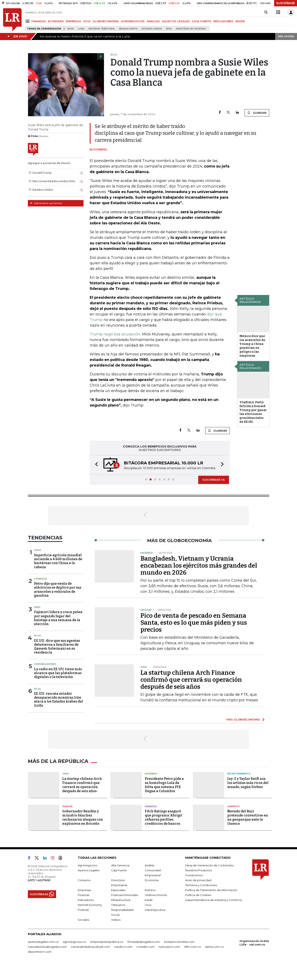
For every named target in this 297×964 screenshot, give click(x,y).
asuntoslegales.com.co (43, 941)
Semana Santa (128, 28)
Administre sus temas (46, 203)
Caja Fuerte (119, 870)
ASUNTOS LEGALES (176, 21)
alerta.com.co (214, 946)
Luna (81, 28)
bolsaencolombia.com (179, 941)
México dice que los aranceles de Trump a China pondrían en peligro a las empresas (252, 345)
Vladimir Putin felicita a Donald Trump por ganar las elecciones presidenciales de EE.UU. (253, 412)
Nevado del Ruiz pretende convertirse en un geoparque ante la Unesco (247, 817)
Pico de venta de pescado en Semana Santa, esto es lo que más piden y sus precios (193, 622)
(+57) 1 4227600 (39, 880)
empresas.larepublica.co (106, 941)
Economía (151, 880)
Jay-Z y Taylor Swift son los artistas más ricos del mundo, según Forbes (248, 783)
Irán (169, 28)
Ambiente (233, 806)
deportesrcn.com (40, 951)
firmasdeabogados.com (143, 941)
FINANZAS (38, 21)
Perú (37, 607)
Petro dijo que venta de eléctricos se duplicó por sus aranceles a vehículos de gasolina (57, 589)
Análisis (149, 865)
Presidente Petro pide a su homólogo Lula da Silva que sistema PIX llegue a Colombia (164, 785)
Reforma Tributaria (101, 28)
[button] (95, 464)
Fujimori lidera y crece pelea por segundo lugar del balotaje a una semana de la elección (58, 618)
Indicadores (86, 900)
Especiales (118, 890)
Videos (115, 919)
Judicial (67, 806)
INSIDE (240, 21)
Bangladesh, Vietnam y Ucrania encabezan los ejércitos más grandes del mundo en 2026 (198, 565)
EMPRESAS (73, 21)
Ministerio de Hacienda (191, 28)
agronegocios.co (74, 941)
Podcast (83, 909)
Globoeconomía (156, 895)
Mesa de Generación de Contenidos (209, 865)
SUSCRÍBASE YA (213, 479)
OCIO (87, 21)
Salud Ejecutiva (155, 909)
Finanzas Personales (124, 895)
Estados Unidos (152, 28)
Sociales (83, 919)
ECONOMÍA (56, 21)
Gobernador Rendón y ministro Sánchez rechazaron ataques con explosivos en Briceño (82, 817)
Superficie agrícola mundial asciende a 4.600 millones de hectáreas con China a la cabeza (58, 561)
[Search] (266, 12)
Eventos (150, 890)
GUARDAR (256, 112)
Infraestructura (120, 900)
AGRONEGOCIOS (133, 21)
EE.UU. (37, 635)
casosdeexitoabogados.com (47, 946)
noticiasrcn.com (169, 946)
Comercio (40, 578)
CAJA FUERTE (201, 21)
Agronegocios (87, 865)
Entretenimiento (239, 773)
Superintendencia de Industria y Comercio (213, 900)
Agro (37, 550)
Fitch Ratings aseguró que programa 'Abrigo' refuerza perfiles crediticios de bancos (164, 817)
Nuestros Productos (198, 870)
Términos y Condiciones (201, 885)
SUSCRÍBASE (285, 3)
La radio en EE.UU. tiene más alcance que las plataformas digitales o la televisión (58, 673)
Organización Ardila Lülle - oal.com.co (254, 942)
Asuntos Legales (88, 870)
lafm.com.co (192, 946)
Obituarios (118, 905)
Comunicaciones (45, 664)
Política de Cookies (198, 895)
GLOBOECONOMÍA (106, 21)
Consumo (84, 880)
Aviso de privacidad (198, 880)
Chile (65, 773)
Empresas (84, 890)
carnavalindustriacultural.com (90, 946)
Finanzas (151, 806)
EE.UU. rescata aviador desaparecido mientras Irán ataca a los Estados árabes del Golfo (58, 699)
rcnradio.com (145, 946)
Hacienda (151, 773)
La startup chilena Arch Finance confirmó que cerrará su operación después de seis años (191, 679)
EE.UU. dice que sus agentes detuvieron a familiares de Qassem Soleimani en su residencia (57, 647)
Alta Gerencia (120, 865)
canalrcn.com (123, 946)
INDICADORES (223, 21)
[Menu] (28, 21)
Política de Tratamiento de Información (211, 890)
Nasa (70, 28)
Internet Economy (90, 905)
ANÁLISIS (153, 21)
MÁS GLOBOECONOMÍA (243, 719)
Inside (149, 900)
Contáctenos (194, 875)
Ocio (148, 905)
